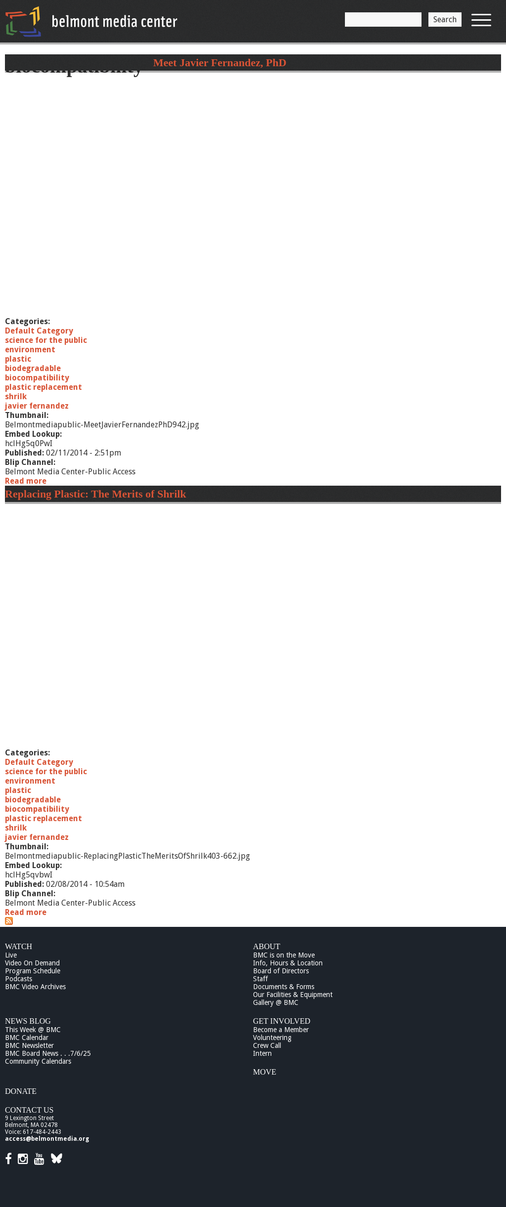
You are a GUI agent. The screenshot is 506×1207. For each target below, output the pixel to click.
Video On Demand (32, 963)
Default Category (39, 330)
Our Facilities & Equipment (293, 995)
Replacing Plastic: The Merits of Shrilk (95, 494)
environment (30, 349)
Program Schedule (32, 971)
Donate (21, 1091)
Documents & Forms (283, 987)
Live (11, 955)
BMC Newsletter (29, 1045)
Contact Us (29, 1110)
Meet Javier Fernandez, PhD (220, 62)
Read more (25, 481)
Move (264, 1072)
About (266, 946)
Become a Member (281, 1030)
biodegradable (33, 368)
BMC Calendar (26, 1037)
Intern (262, 1053)
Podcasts (18, 979)
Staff (260, 979)
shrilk (16, 396)
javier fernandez (37, 406)
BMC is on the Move (284, 955)
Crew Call (267, 1045)
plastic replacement (43, 387)
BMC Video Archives (35, 987)
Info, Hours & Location (288, 963)
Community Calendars (38, 1061)
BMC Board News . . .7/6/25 (48, 1053)
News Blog (28, 1021)
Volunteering (272, 1037)
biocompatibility (37, 377)
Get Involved (281, 1021)
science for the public (46, 340)
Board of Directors (281, 971)
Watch (18, 946)
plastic (18, 359)
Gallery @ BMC (275, 1002)
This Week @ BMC (33, 1030)
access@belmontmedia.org (47, 1138)
